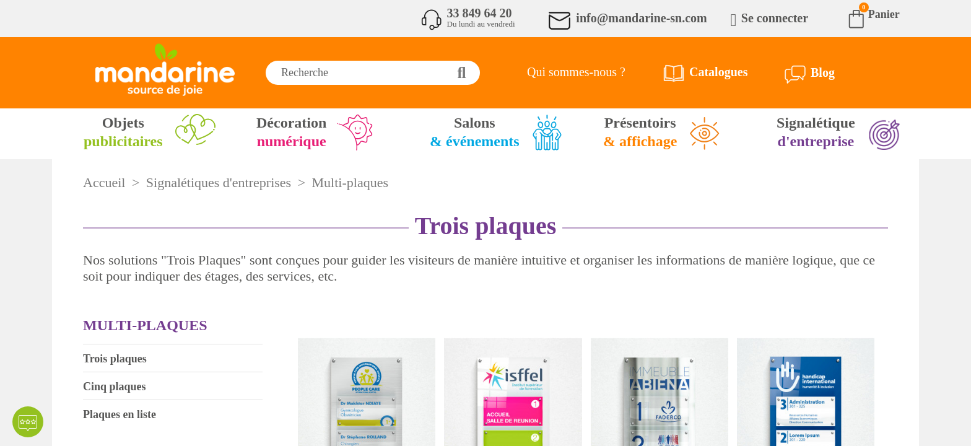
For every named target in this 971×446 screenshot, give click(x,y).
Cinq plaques (114, 386)
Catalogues (718, 72)
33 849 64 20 (479, 13)
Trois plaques (115, 358)
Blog (823, 72)
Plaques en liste (119, 414)
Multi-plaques (145, 325)
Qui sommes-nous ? (576, 72)
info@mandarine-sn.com (641, 18)
